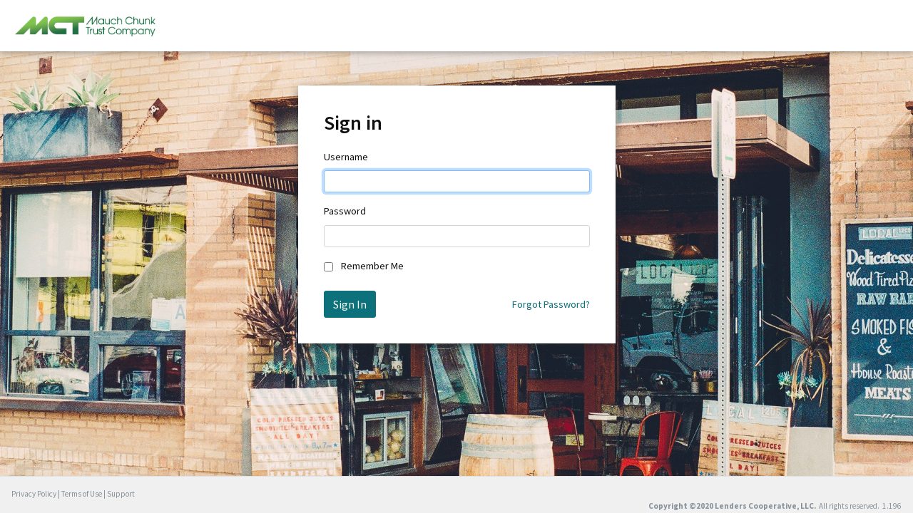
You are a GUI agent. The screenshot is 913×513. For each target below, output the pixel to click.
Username (346, 156)
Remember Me (372, 265)
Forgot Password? (551, 304)
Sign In (350, 304)
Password (345, 210)
